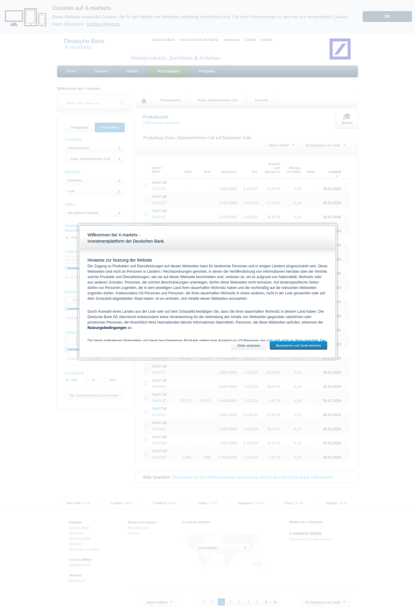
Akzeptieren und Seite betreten (298, 345)
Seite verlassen (249, 345)
